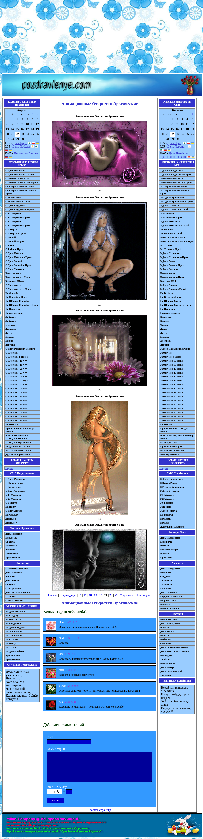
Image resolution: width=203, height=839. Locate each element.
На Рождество (13, 623)
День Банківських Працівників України (175, 155)
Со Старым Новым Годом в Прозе (20, 192)
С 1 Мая (9, 245)
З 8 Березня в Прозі (171, 233)
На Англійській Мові (172, 450)
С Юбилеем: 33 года (16, 380)
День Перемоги (177, 146)
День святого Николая (17, 592)
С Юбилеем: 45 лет (16, 392)
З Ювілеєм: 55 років (171, 400)
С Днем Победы (14, 253)
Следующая (127, 595)
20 (100, 595)
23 (116, 595)
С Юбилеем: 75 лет (16, 416)
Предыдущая (67, 595)
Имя (50, 736)
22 (111, 595)
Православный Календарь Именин (20, 430)
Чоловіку (165, 324)
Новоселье (11, 545)
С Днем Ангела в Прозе (18, 289)
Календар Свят (168, 442)
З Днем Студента (169, 205)
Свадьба (10, 541)
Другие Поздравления (17, 454)
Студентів (165, 576)
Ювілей (164, 553)
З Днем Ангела (168, 285)
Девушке (10, 344)
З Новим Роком (168, 482)
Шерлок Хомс (168, 600)
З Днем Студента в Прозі (174, 209)
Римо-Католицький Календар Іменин (176, 437)
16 (79, 595)
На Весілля (166, 293)
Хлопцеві (165, 340)
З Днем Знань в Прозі (172, 265)
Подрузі (164, 336)
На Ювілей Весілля (171, 301)
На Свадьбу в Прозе (16, 297)
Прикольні (166, 557)
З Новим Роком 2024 (171, 178)
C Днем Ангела (13, 510)
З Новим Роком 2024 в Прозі (176, 182)
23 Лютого (166, 584)
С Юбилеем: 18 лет (16, 364)
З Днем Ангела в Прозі (173, 289)
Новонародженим (170, 312)
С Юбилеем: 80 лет (16, 420)
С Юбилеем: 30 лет (16, 376)
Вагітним (165, 639)
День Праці (174, 143)
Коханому (165, 316)
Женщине (10, 328)
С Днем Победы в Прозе (18, 257)
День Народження (170, 537)
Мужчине (10, 324)
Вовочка (165, 604)
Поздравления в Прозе (17, 446)
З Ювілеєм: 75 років (171, 416)
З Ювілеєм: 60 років (171, 404)
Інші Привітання (169, 454)
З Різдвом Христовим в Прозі (176, 201)
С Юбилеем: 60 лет (16, 404)
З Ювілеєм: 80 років (171, 420)
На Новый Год (13, 619)
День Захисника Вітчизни (174, 651)
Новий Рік (166, 541)
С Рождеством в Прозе (17, 201)
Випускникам (168, 273)
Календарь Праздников (18, 442)
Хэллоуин (10, 596)
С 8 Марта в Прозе (15, 233)
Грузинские (11, 553)
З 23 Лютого (167, 498)
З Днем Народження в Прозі (175, 174)
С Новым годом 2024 (16, 568)
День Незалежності (171, 671)
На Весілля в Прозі (171, 297)
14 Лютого (166, 580)
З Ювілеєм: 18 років (171, 364)
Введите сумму (57, 786)
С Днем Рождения (15, 170)
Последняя (144, 595)
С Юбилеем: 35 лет (16, 384)
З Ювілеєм (166, 352)
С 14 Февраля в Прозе (17, 217)
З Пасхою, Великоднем (173, 237)
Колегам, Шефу (169, 281)
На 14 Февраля (13, 631)
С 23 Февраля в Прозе (17, 225)
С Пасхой (10, 237)
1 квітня (165, 659)
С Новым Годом (14, 482)
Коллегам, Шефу (14, 281)
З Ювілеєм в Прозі (170, 356)
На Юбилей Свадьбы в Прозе (21, 305)
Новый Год (11, 537)
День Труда (19, 143)
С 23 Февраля (13, 221)
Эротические (12, 655)
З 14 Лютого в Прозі (171, 217)
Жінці (163, 328)
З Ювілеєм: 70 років (171, 412)
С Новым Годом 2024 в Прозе (21, 182)
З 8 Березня (166, 229)
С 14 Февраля (13, 213)
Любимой (10, 320)
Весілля (164, 545)
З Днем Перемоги (170, 253)
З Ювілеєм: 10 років (171, 360)
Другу (8, 332)
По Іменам (166, 424)
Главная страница (99, 809)
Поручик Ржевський (171, 596)
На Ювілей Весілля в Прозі (175, 305)
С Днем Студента (15, 205)
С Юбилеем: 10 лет (16, 360)
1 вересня (165, 675)
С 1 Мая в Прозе (14, 249)
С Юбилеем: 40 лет (16, 388)
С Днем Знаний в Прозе (18, 265)
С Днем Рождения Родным (20, 348)
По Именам (11, 424)
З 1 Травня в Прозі (170, 249)
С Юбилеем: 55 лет (16, 400)
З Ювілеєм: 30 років (171, 376)
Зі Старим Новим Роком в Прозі (174, 192)
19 (95, 595)
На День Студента (15, 627)
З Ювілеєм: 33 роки (171, 380)
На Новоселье (13, 308)
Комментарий (56, 748)
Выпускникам (13, 273)
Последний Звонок (26, 153)
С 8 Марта (11, 229)
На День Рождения (15, 611)
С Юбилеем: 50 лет (16, 396)
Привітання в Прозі (171, 446)
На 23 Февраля (13, 635)
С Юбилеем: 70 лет (16, 412)
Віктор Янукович (170, 608)
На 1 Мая (10, 647)
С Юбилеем (11, 352)
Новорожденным (14, 312)
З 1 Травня (166, 245)
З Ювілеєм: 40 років (171, 388)
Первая (52, 595)
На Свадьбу (11, 293)
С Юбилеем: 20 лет (16, 368)
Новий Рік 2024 (168, 619)
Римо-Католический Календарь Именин (16, 437)
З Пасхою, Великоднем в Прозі (177, 241)
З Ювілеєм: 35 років (171, 384)
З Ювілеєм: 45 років (171, 392)
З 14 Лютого (167, 213)
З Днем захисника (170, 221)
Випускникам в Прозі (172, 277)
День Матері (167, 667)
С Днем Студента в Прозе (19, 209)
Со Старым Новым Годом (19, 186)
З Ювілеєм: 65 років (171, 408)
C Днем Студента (15, 490)
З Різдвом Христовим (172, 197)
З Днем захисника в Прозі (174, 225)
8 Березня (165, 588)
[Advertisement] (100, 37)
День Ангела (167, 631)
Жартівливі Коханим (172, 526)
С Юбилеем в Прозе (16, 356)
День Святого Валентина (174, 647)
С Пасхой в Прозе (15, 241)
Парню (9, 340)
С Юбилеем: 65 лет (16, 408)
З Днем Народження (171, 170)
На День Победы (14, 651)
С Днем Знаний (13, 261)
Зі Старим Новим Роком (173, 186)
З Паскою (165, 506)
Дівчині (164, 344)
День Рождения (13, 533)
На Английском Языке (18, 450)
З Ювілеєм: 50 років (171, 396)
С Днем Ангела (13, 285)
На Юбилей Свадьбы (17, 301)
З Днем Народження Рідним (175, 348)
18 (90, 595)
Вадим (9, 468)
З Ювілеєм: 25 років (171, 372)
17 (85, 595)
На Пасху (10, 506)
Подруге (9, 336)
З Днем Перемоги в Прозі (174, 257)
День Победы (21, 146)
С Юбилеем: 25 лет (16, 372)
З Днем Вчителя (169, 269)
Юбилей (10, 549)
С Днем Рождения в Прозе (19, 174)
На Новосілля (168, 308)
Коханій (164, 320)
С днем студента (14, 600)
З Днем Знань (167, 261)
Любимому (11, 316)
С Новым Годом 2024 (17, 178)
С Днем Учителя (14, 269)
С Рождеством (13, 197)
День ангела (12, 580)
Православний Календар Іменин (174, 430)
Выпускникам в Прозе (17, 277)
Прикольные (12, 557)
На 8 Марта (11, 639)
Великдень (166, 655)
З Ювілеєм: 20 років (171, 368)
